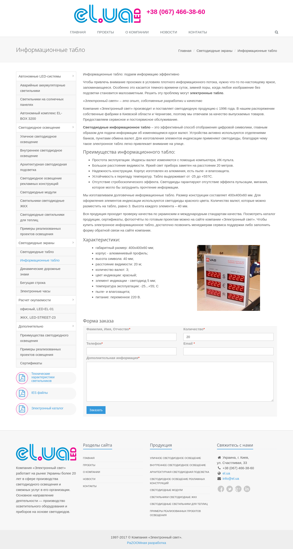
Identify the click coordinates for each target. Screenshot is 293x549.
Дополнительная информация (113, 358)
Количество (194, 329)
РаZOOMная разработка (146, 543)
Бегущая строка (32, 283)
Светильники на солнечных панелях (42, 102)
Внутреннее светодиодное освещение (41, 153)
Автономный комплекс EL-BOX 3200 (41, 115)
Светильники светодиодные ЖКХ (42, 203)
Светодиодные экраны (36, 243)
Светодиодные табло (37, 252)
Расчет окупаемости (35, 300)
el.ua (226, 473)
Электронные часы (35, 291)
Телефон (95, 343)
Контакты (197, 32)
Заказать (96, 410)
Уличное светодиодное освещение (38, 139)
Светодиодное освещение (39, 127)
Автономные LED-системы (40, 76)
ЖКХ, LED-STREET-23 (38, 317)
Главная (78, 32)
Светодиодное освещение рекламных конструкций (41, 181)
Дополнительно (31, 326)
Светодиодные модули (38, 192)
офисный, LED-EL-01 (37, 309)
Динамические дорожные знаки (40, 271)
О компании (137, 32)
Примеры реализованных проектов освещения (40, 231)
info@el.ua (231, 478)
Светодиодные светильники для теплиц (42, 217)
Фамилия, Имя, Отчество (108, 329)
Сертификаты (31, 363)
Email (189, 343)
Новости (168, 32)
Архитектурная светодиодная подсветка (43, 167)
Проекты (105, 32)
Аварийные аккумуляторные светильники (42, 88)
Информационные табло (40, 260)
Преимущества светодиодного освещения (44, 338)
